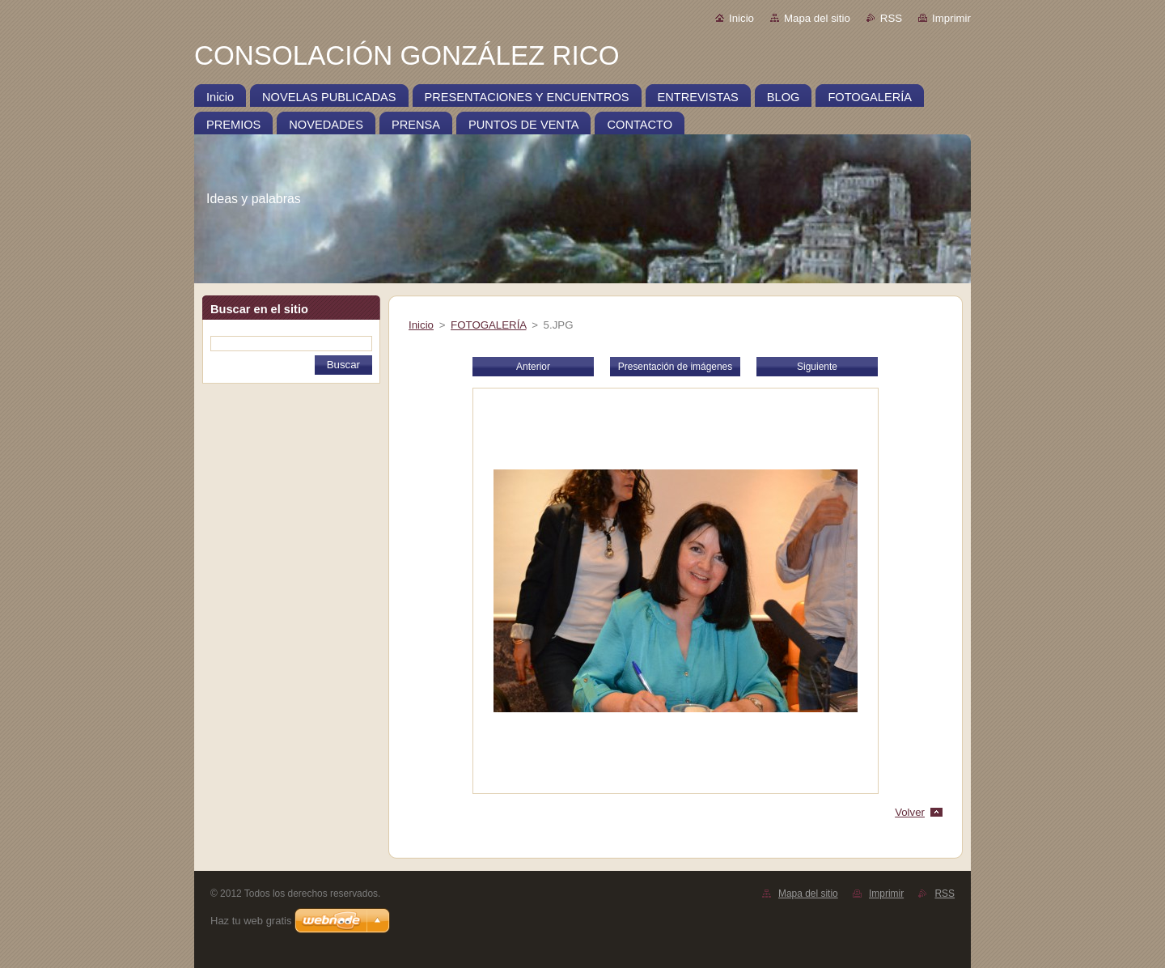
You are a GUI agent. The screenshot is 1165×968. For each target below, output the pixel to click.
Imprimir (951, 18)
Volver (910, 812)
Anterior (533, 366)
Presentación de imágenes (675, 366)
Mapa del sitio (817, 18)
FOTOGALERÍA (488, 325)
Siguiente (817, 366)
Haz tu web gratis (250, 921)
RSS (891, 18)
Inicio (741, 18)
